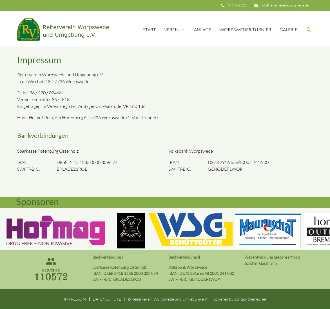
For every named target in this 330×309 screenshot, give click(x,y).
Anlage (202, 29)
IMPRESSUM (75, 299)
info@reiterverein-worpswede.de (285, 5)
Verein (175, 30)
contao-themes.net (250, 299)
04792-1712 (237, 5)
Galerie (288, 29)
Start (149, 29)
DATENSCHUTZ (107, 299)
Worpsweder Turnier (245, 29)
